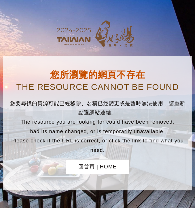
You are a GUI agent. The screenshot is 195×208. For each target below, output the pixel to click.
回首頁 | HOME (97, 167)
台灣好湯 (98, 34)
